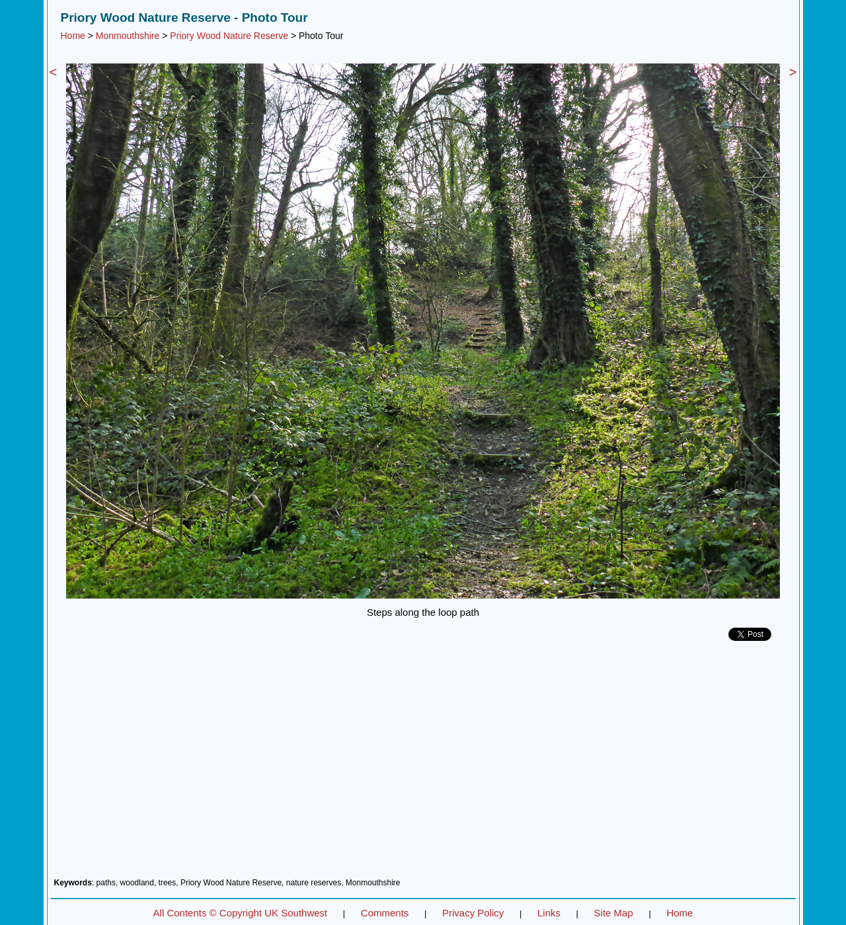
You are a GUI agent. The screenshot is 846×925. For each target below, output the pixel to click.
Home (73, 35)
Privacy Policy (473, 912)
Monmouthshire (128, 35)
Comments (385, 912)
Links (548, 912)
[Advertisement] (423, 764)
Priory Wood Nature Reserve (229, 35)
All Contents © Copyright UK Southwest (240, 912)
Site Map (613, 912)
